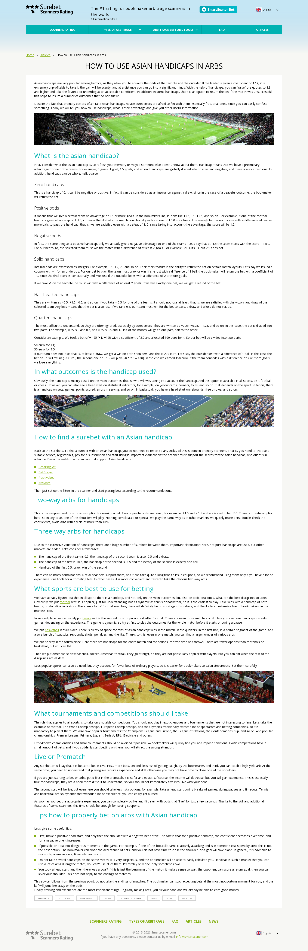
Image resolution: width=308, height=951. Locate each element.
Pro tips (187, 898)
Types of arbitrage (117, 30)
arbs (154, 898)
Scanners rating (62, 30)
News (213, 921)
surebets (43, 898)
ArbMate (44, 483)
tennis (87, 618)
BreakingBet (47, 467)
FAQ (222, 30)
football (65, 602)
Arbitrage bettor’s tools (173, 30)
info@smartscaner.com (192, 937)
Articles (262, 30)
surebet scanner (131, 898)
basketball (52, 630)
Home (30, 55)
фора (169, 898)
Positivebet (46, 478)
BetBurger (45, 472)
